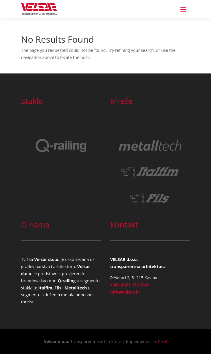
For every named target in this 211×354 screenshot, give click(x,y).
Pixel (162, 341)
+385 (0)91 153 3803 (129, 285)
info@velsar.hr (125, 292)
